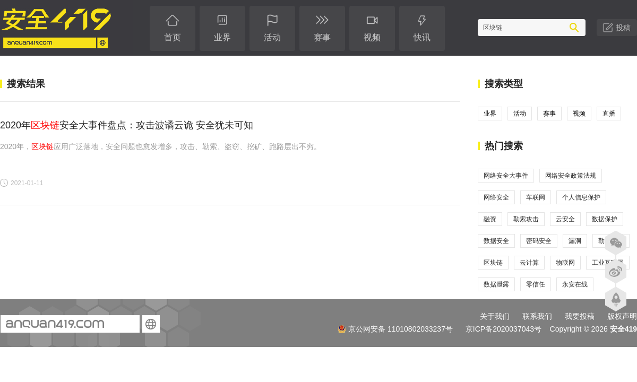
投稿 (623, 27)
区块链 (493, 262)
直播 (608, 113)
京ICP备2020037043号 (503, 329)
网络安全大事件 (506, 175)
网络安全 (496, 197)
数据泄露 (496, 284)
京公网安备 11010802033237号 (395, 329)
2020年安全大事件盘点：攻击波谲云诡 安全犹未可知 (126, 125)
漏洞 (575, 241)
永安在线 (575, 284)
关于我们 (495, 316)
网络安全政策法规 (570, 175)
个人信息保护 (581, 197)
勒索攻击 (526, 219)
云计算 (529, 262)
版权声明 (622, 316)
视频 (579, 113)
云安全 (565, 219)
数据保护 (604, 219)
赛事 (549, 113)
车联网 (535, 197)
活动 (519, 113)
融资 (490, 219)
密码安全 (539, 241)
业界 (490, 113)
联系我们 (537, 316)
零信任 (535, 284)
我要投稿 (580, 316)
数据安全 (496, 241)
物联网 (565, 262)
